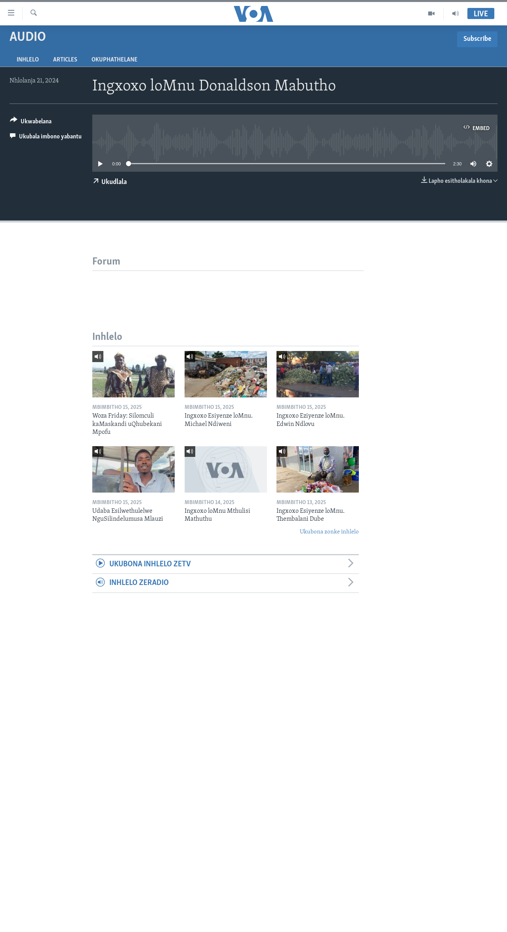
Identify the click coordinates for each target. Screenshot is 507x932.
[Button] (30, 123)
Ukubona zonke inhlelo (329, 532)
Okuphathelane (114, 60)
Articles (65, 60)
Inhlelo (28, 60)
